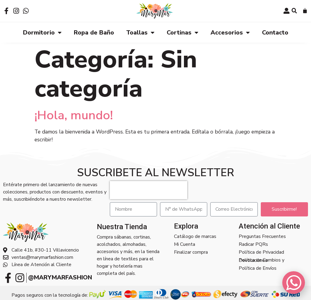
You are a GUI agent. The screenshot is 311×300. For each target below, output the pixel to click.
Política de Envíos (258, 268)
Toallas (140, 32)
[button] (294, 11)
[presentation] (148, 190)
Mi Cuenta (184, 244)
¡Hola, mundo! (73, 115)
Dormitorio (42, 32)
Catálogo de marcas (195, 236)
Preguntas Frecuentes (262, 236)
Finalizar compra (191, 252)
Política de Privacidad (261, 252)
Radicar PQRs (253, 244)
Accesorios (230, 32)
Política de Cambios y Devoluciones (261, 260)
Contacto (275, 32)
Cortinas (182, 32)
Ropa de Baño (94, 32)
